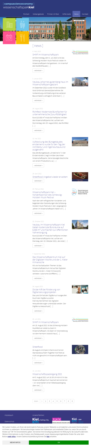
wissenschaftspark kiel (18, 5)
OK (59, 442)
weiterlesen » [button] (38, 70)
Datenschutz (9, 421)
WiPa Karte (66, 14)
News (76, 14)
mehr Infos (12, 437)
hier (48, 437)
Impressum (9, 415)
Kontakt (85, 14)
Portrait (26, 14)
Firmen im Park (53, 14)
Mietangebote (38, 14)
